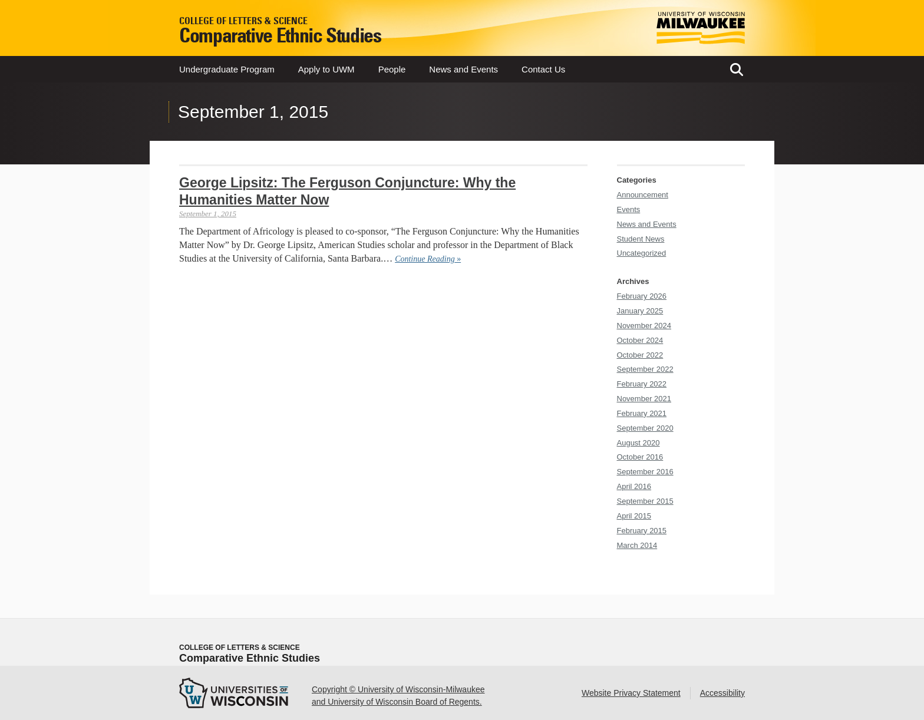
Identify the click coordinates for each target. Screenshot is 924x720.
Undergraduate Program (227, 69)
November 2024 (644, 325)
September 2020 (645, 428)
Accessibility (722, 693)
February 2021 (642, 413)
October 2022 (640, 355)
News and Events (463, 69)
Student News (641, 239)
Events (629, 209)
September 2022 (645, 369)
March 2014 (637, 545)
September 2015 (645, 501)
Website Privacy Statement (631, 693)
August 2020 (638, 442)
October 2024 (640, 340)
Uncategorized (641, 253)
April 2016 (634, 486)
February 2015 (642, 530)
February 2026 (642, 296)
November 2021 (644, 398)
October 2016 (640, 457)
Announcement (642, 194)
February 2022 (642, 383)
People (392, 69)
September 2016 (645, 471)
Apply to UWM (326, 69)
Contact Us (543, 69)
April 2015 (634, 515)
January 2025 (640, 310)
